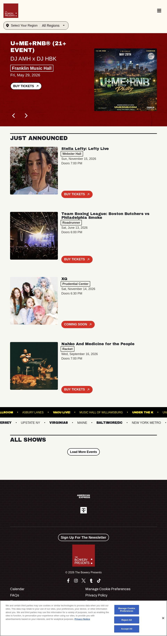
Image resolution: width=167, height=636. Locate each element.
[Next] (26, 115)
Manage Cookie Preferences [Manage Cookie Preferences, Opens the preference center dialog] (126, 609)
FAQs (14, 595)
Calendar (17, 589)
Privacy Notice (82, 619)
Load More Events (83, 452)
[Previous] (14, 115)
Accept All (126, 628)
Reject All (126, 620)
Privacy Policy (96, 595)
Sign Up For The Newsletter (83, 537)
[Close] (163, 618)
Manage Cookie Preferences (108, 589)
